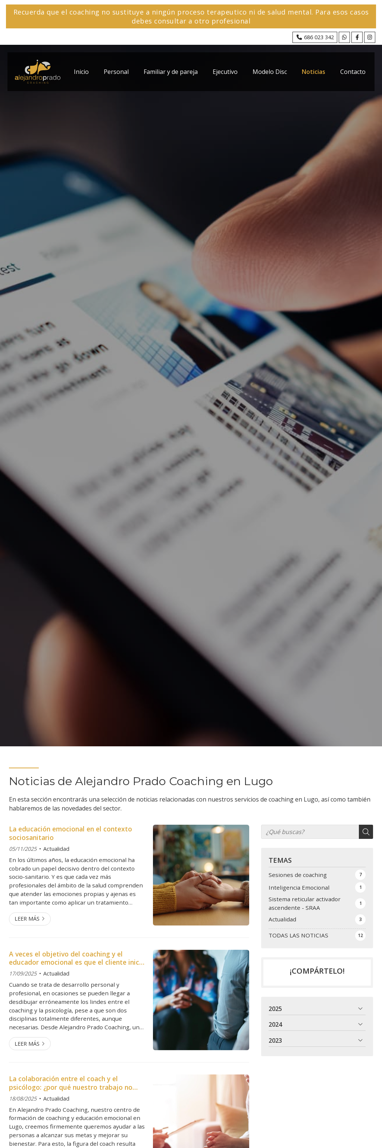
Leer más (27, 918)
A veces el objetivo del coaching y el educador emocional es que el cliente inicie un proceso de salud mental (77, 958)
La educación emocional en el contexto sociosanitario (70, 833)
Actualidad (56, 848)
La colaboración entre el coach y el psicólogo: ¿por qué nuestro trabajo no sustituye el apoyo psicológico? (70, 1082)
